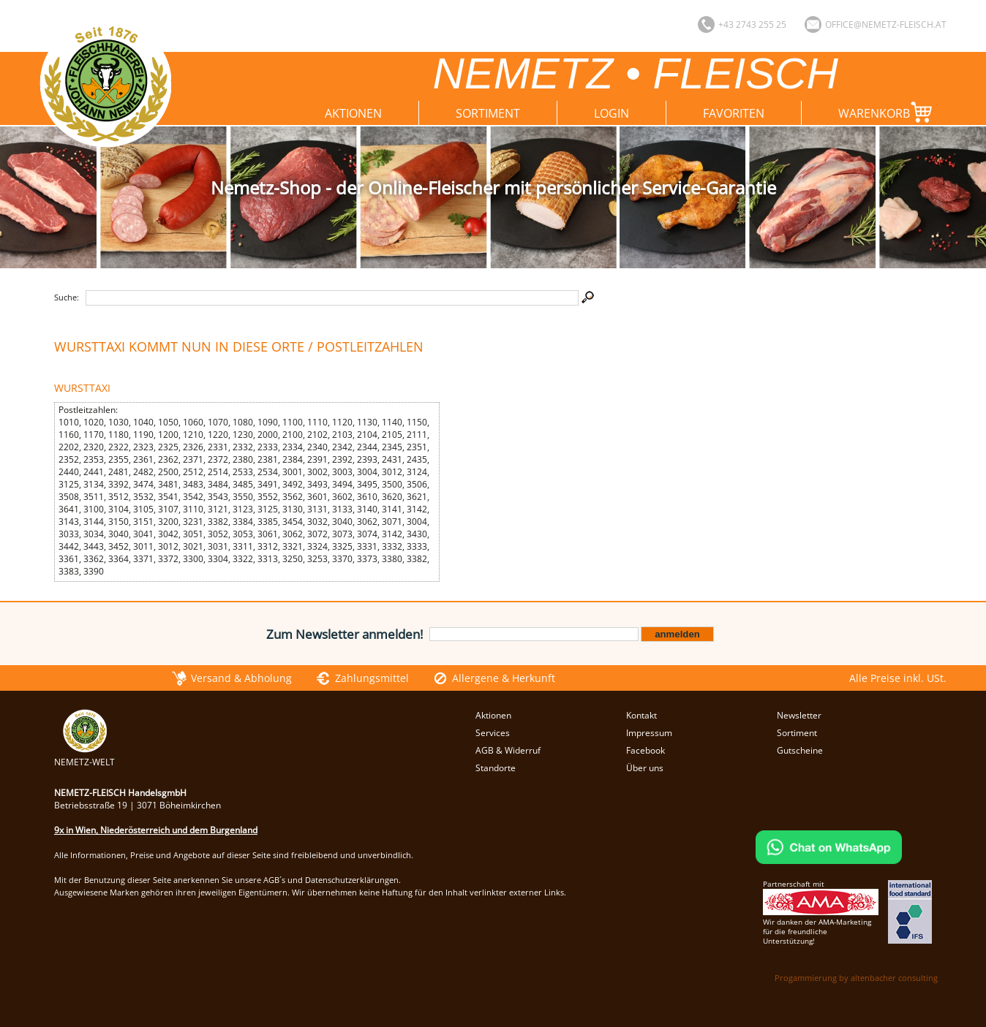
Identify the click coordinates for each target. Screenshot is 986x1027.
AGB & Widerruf (508, 750)
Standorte (495, 768)
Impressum (649, 733)
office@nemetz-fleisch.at (886, 24)
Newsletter (799, 715)
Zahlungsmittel (372, 678)
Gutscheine (800, 750)
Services (492, 733)
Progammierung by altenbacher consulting (856, 977)
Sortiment (488, 113)
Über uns (644, 768)
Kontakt (641, 715)
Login (611, 113)
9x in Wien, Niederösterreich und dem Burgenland (155, 830)
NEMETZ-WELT (84, 755)
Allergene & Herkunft (503, 678)
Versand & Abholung (241, 678)
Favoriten (733, 113)
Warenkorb (888, 112)
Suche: (66, 297)
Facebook (645, 750)
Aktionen (353, 113)
